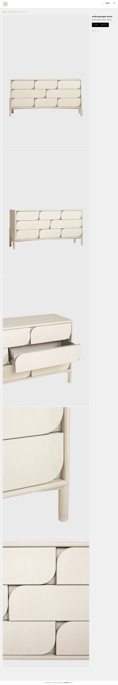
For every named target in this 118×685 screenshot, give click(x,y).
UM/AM (66, 682)
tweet (93, 31)
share (95, 31)
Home (4, 12)
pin (98, 31)
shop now (100, 24)
